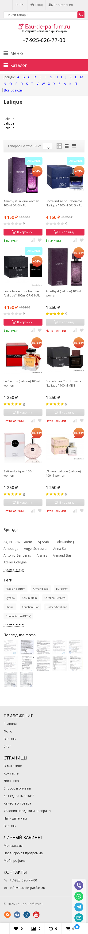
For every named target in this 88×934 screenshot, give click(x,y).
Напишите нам (15, 818)
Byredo (10, 598)
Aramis (42, 555)
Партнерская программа (23, 853)
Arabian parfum (15, 588)
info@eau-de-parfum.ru (27, 887)
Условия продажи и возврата (27, 811)
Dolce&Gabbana (56, 607)
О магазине (13, 765)
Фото (8, 731)
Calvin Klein (29, 598)
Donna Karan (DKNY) (18, 616)
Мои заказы (13, 845)
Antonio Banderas (17, 555)
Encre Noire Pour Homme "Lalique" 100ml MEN (63, 383)
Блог (7, 746)
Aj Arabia (44, 541)
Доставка (11, 780)
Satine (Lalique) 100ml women (19, 473)
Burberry (62, 588)
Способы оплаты (17, 788)
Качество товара (17, 803)
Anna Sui (59, 548)
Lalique (9, 119)
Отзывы (10, 739)
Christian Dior (30, 607)
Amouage (11, 548)
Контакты (11, 773)
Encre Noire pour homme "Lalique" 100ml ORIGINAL (22, 293)
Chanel (10, 607)
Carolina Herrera (54, 598)
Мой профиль (15, 860)
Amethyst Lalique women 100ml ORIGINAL (21, 203)
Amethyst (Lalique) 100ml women (63, 293)
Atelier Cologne (15, 562)
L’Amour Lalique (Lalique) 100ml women (63, 473)
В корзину (22, 232)
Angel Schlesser (36, 548)
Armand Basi (62, 555)
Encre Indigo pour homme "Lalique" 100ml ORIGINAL (64, 203)
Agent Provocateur (18, 541)
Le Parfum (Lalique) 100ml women (22, 383)
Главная (10, 723)
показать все (14, 569)
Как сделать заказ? (19, 796)
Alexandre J (65, 541)
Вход (36, 5)
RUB (19, 5)
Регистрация (61, 5)
